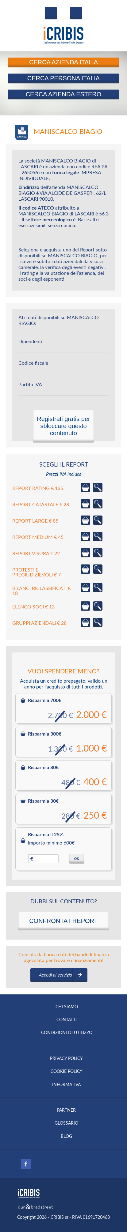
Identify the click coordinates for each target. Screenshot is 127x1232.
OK (76, 859)
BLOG (66, 1136)
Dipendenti (30, 341)
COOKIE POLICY (67, 1071)
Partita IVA (30, 384)
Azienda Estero (64, 94)
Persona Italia (63, 78)
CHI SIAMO (67, 1007)
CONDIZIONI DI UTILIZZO (66, 1033)
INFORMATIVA (66, 1085)
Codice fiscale (33, 363)
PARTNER (66, 1110)
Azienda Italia (63, 62)
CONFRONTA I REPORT (63, 920)
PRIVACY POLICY (66, 1059)
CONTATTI (66, 1020)
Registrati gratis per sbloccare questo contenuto (63, 425)
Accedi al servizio (55, 975)
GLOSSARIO (66, 1123)
